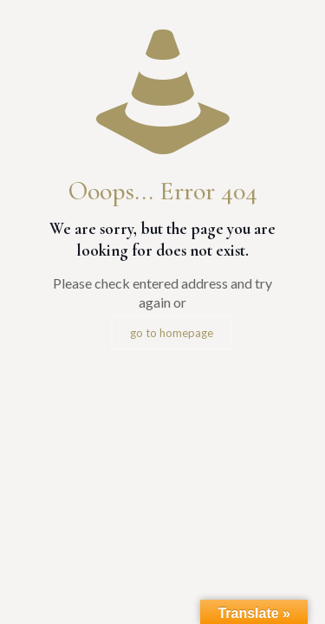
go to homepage (171, 333)
